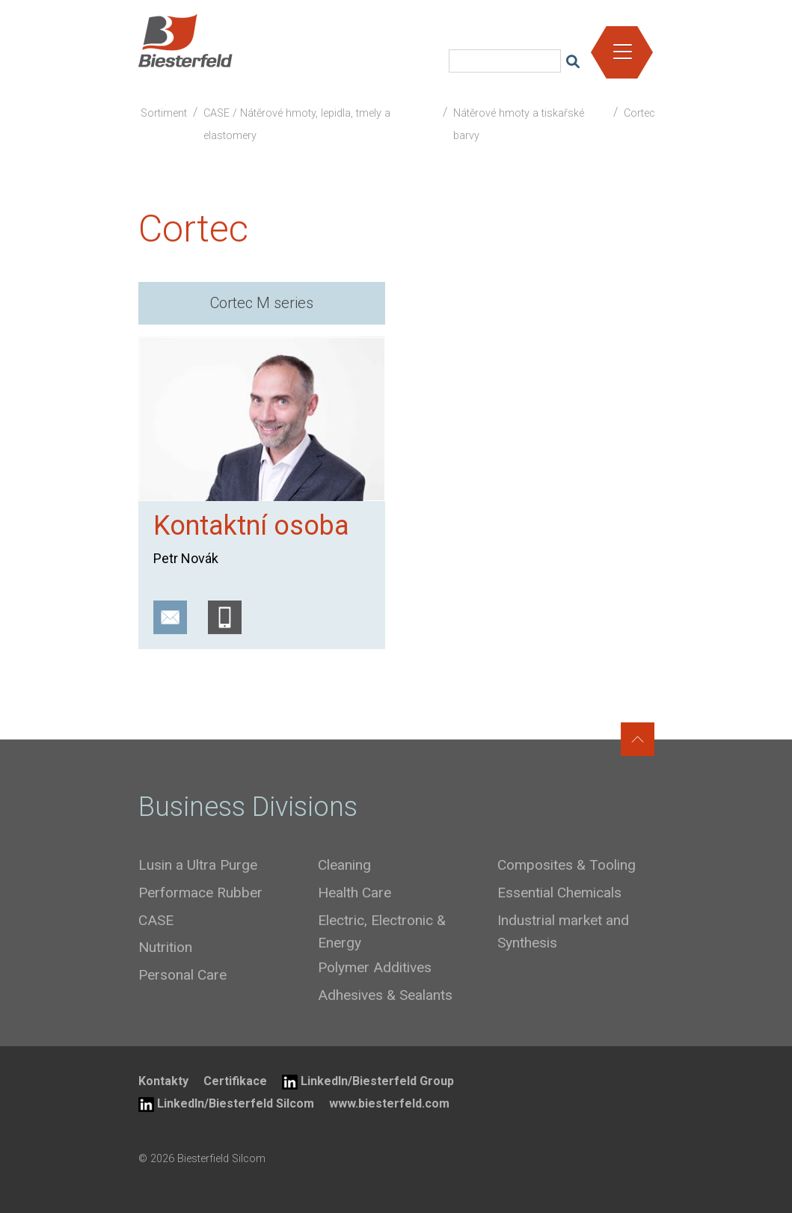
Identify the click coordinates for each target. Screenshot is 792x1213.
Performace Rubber (200, 892)
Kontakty (163, 1081)
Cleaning (344, 864)
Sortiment (164, 113)
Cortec (639, 113)
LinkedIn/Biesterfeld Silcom (226, 1104)
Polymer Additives (375, 967)
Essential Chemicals (559, 892)
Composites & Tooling (566, 864)
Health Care (354, 892)
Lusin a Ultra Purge (197, 864)
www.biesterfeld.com (389, 1103)
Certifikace (235, 1081)
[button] (622, 46)
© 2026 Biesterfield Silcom (201, 1158)
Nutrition (165, 947)
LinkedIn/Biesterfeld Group (368, 1082)
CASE (156, 920)
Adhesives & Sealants (385, 995)
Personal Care (182, 974)
